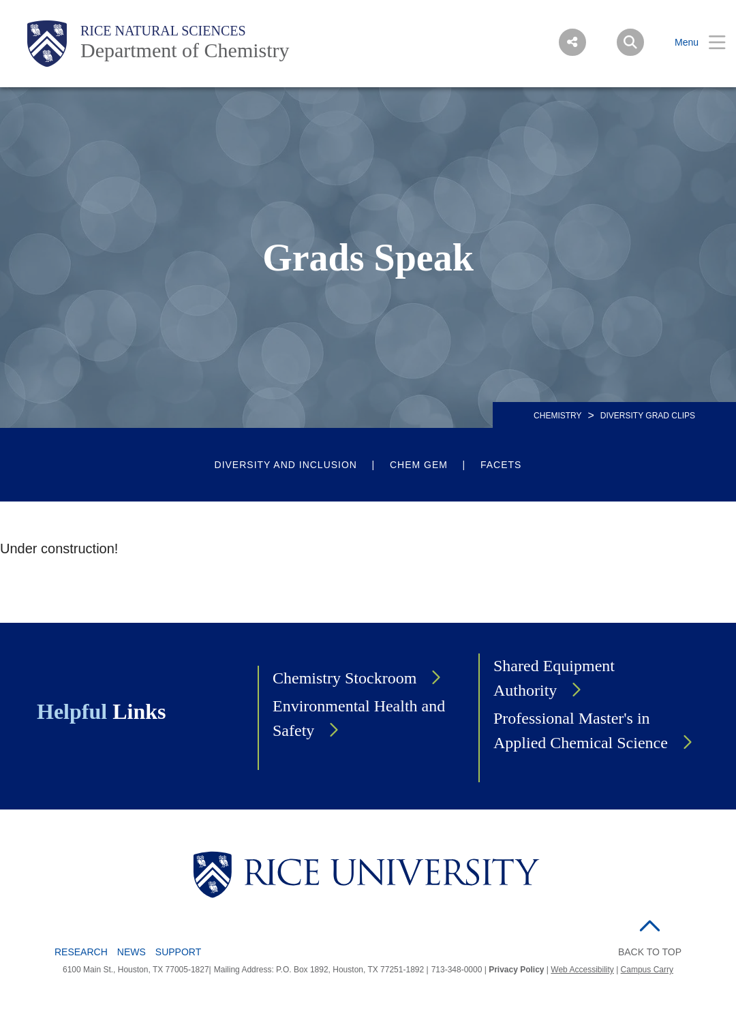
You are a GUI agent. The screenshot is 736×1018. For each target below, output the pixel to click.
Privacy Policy (516, 969)
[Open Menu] (692, 42)
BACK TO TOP (649, 951)
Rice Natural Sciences (163, 30)
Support (178, 951)
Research (81, 951)
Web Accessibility (582, 969)
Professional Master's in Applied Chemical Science (580, 730)
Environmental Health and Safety (359, 718)
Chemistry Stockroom (344, 678)
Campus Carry (647, 969)
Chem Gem (419, 464)
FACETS (500, 464)
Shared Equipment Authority (554, 678)
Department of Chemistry (185, 50)
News (131, 951)
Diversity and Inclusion (286, 464)
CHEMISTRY (557, 415)
